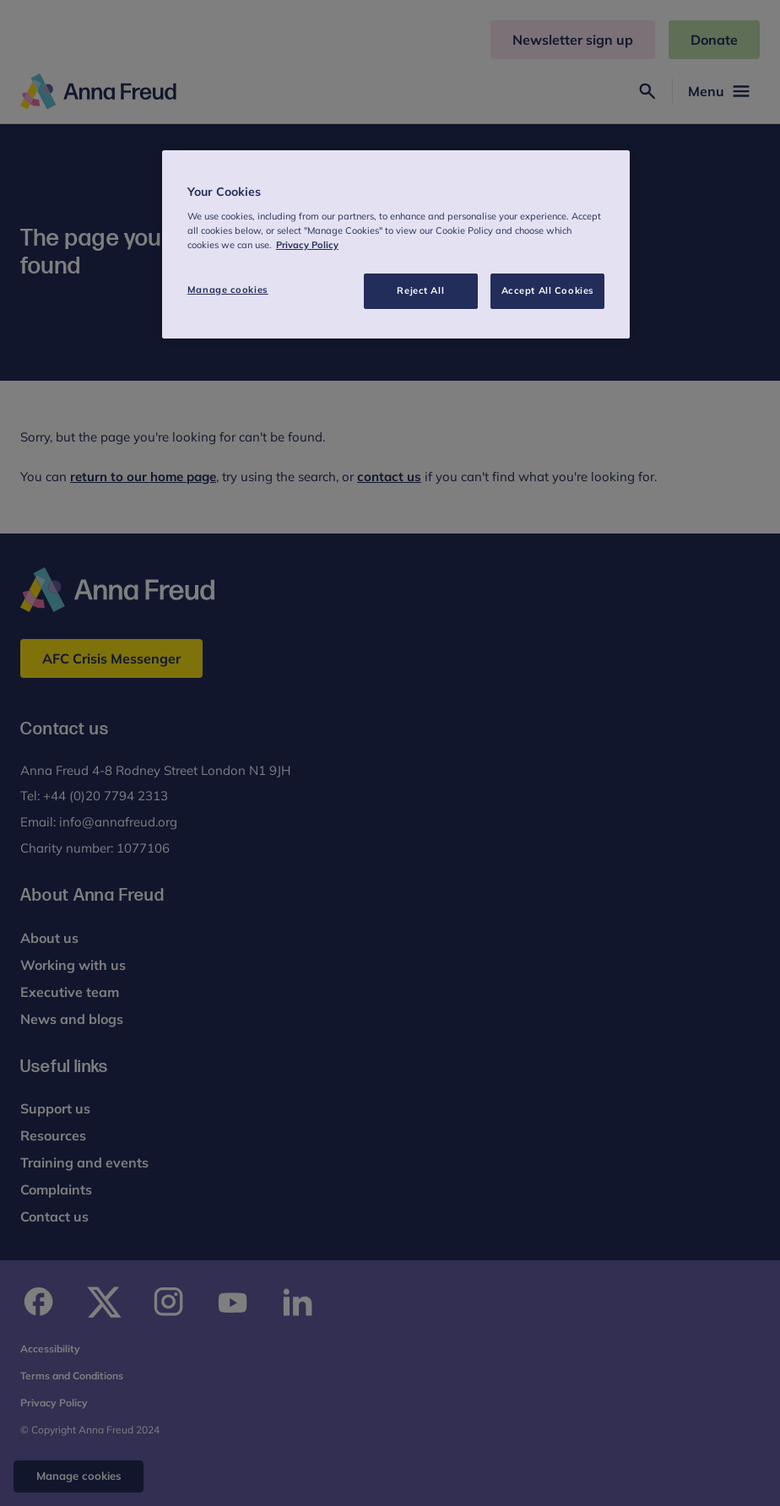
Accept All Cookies (547, 290)
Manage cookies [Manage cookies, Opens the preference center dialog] (227, 289)
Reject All (420, 290)
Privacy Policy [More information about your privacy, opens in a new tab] (307, 245)
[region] (396, 244)
